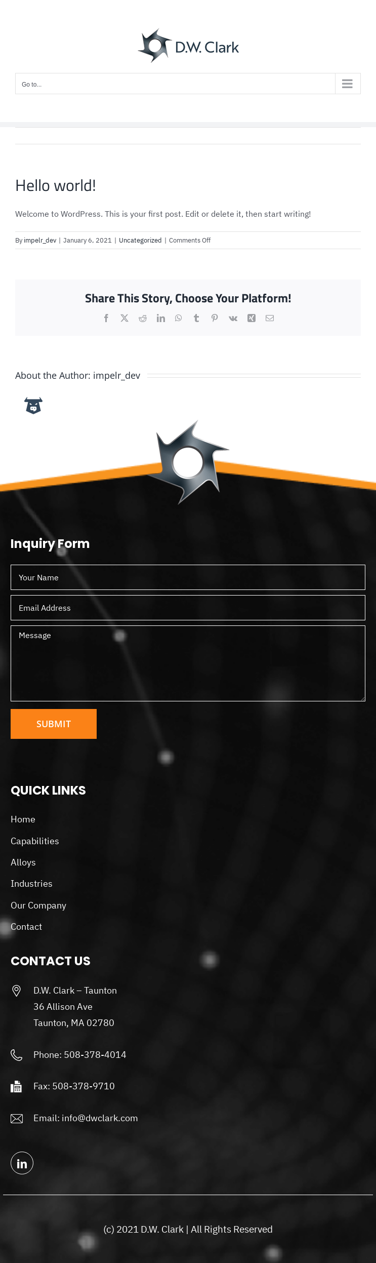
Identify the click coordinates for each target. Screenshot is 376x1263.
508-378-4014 (95, 1054)
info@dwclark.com (100, 1118)
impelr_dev (40, 240)
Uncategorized (140, 240)
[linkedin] (22, 1163)
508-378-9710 (83, 1086)
